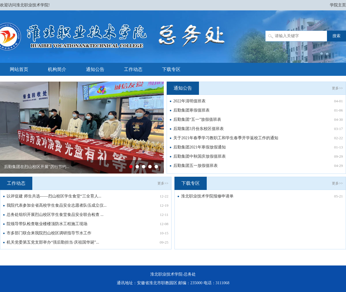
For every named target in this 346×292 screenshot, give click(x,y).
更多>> (337, 88)
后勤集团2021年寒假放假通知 (199, 147)
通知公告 (95, 69)
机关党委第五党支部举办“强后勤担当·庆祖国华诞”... (53, 242)
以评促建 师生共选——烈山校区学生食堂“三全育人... (54, 196)
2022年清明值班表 (189, 101)
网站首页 (19, 69)
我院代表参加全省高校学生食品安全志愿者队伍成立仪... (57, 205)
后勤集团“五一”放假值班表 (197, 119)
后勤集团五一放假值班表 (195, 165)
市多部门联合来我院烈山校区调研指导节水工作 (49, 233)
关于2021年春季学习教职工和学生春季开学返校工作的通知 (225, 138)
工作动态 (133, 69)
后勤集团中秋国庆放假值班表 (199, 156)
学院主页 (338, 5)
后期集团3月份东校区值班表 (198, 129)
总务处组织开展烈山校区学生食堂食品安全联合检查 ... (55, 214)
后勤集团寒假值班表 (191, 110)
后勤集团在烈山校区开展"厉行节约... (36, 167)
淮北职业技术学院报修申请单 (207, 196)
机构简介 (57, 69)
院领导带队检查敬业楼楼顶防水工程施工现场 (47, 224)
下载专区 (171, 69)
